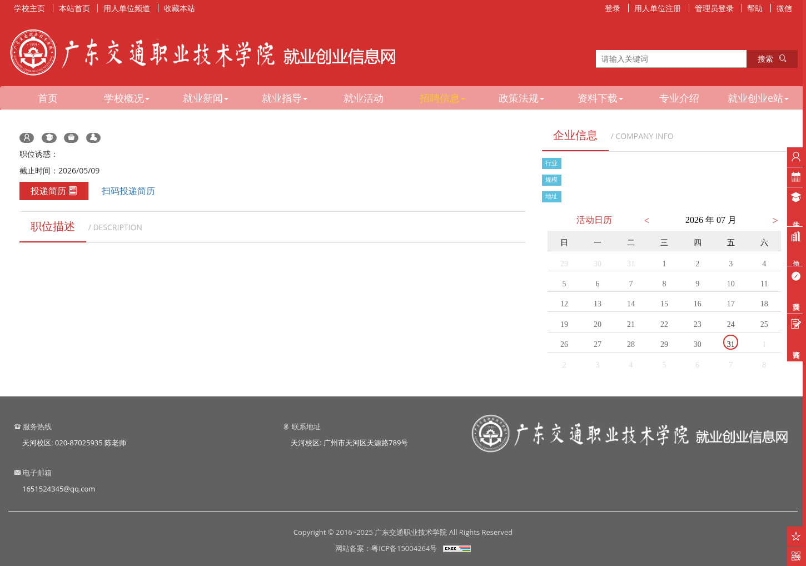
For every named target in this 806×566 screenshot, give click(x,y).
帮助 (755, 8)
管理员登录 (714, 8)
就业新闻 (205, 98)
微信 (784, 8)
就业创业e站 (758, 98)
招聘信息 (442, 98)
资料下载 (600, 98)
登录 (612, 8)
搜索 (772, 58)
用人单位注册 (657, 8)
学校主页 (29, 8)
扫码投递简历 (128, 191)
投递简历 (54, 191)
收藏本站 (179, 8)
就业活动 (364, 98)
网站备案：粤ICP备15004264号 (386, 548)
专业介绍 (679, 98)
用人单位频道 (126, 8)
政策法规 (521, 98)
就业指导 (284, 98)
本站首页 (74, 8)
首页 (48, 98)
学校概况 (127, 98)
